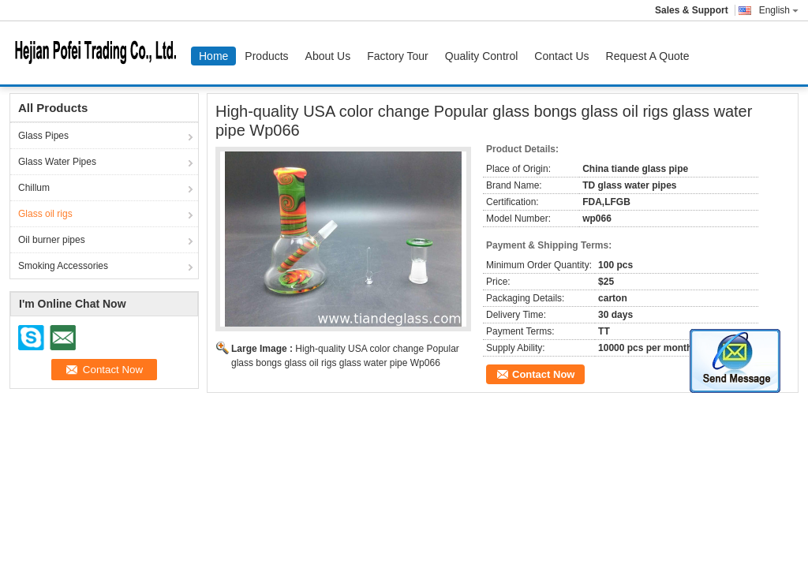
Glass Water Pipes (57, 161)
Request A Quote (648, 56)
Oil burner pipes (51, 239)
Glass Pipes (43, 135)
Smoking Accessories (63, 265)
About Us (328, 56)
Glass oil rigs (45, 213)
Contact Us (561, 56)
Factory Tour (397, 56)
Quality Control (481, 56)
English (779, 10)
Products (266, 56)
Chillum (34, 187)
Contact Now (543, 374)
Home (213, 56)
